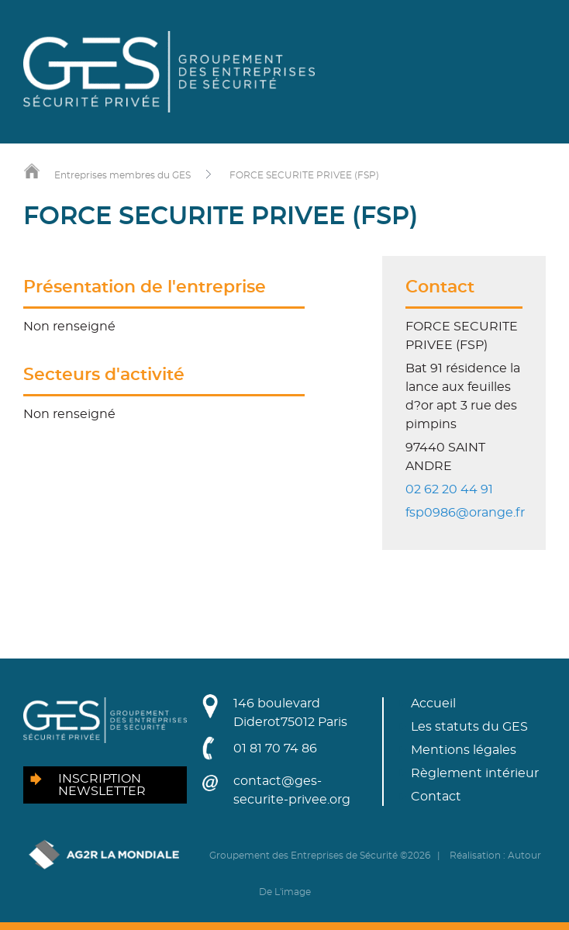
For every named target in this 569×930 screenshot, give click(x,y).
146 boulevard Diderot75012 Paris (290, 712)
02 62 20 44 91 (449, 489)
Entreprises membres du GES (122, 175)
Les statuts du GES (469, 727)
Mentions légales (463, 750)
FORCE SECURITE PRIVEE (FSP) (304, 175)
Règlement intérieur (475, 773)
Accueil (433, 703)
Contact (436, 796)
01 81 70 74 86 (275, 748)
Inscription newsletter (102, 785)
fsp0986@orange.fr (465, 512)
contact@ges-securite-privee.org (291, 790)
